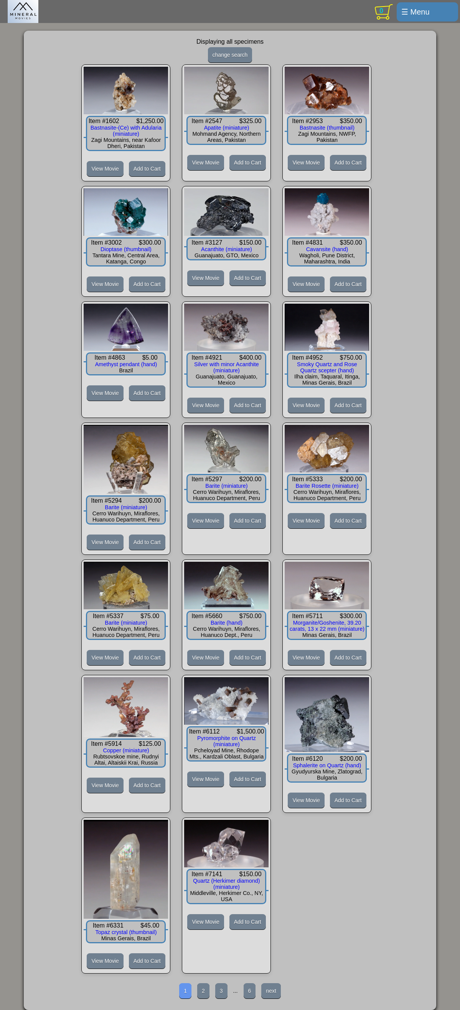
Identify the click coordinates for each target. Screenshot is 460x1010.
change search (230, 55)
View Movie (105, 169)
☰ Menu (415, 12)
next (271, 991)
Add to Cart (147, 169)
